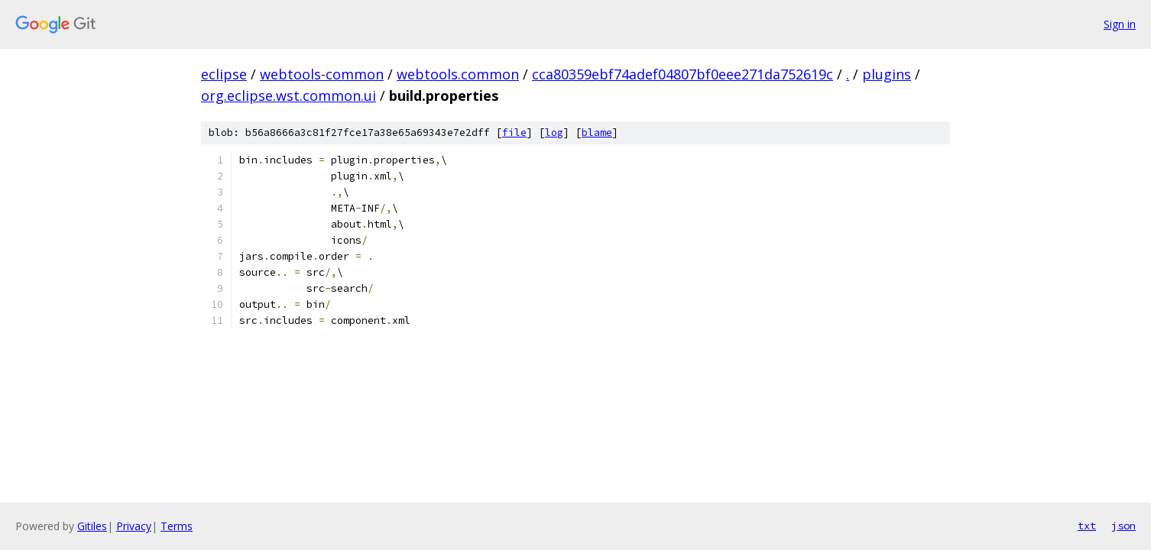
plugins (886, 74)
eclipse (224, 74)
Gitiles (92, 526)
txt (1087, 525)
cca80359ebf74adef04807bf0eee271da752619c (682, 74)
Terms (176, 526)
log (554, 132)
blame (597, 132)
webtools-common (322, 74)
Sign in (1120, 24)
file (514, 132)
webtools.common (458, 74)
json (1123, 525)
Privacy (133, 526)
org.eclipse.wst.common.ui (288, 95)
